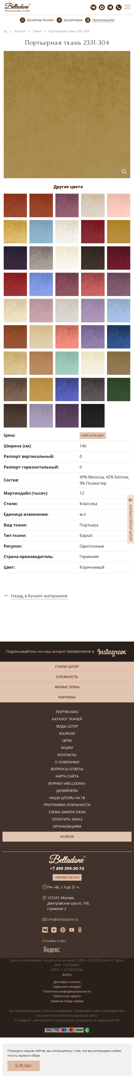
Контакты (67, 755)
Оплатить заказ (67, 819)
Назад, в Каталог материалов (39, 596)
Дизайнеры (67, 791)
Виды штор (67, 726)
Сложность (67, 676)
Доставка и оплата (67, 982)
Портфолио (67, 712)
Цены (67, 740)
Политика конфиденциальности (67, 991)
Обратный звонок (67, 877)
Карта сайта (67, 776)
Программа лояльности (67, 805)
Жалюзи (67, 734)
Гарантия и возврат (67, 987)
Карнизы (67, 697)
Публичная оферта (67, 996)
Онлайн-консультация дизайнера (67, 846)
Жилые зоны (67, 687)
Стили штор (67, 666)
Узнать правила (19, 1055)
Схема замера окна (67, 812)
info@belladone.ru (62, 919)
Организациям (67, 826)
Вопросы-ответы (67, 769)
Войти (67, 975)
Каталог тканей (67, 719)
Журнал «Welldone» (67, 783)
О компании (67, 762)
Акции (67, 748)
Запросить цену (92, 435)
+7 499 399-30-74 (67, 868)
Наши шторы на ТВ (67, 798)
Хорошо (23, 1065)
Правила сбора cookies (67, 1001)
